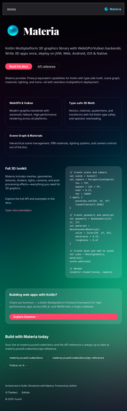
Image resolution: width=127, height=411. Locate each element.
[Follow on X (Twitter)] (18, 365)
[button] (9, 9)
